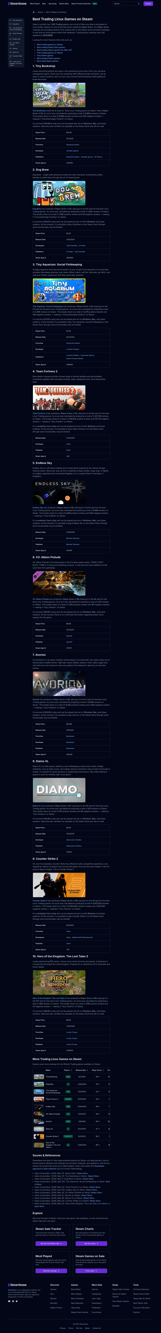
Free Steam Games (121, 1301)
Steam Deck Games (79, 1312)
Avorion (36, 699)
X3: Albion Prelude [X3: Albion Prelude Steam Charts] (53, 1114)
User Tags (96, 1298)
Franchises (96, 1312)
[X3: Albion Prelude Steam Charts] (39, 1114)
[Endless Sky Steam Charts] (39, 1106)
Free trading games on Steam (50, 53)
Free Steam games (45, 55)
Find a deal (91, 1271)
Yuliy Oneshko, (72, 246)
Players (68, 1070)
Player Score (98, 1070)
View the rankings (51, 1271)
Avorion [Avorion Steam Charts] (49, 1121)
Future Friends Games (74, 358)
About (87, 1328)
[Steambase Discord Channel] (9, 1301)
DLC (52, 1294)
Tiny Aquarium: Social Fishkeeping (48, 306)
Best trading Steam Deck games (51, 47)
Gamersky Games (73, 343)
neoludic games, (87, 157)
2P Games (98, 157)
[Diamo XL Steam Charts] (39, 1129)
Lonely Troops (71, 1032)
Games (40, 12)
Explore (148, 4)
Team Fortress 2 (40, 413)
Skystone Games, (73, 157)
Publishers (96, 1308)
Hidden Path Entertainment (82, 937)
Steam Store (82, 1173)
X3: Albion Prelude (41, 599)
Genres (95, 1289)
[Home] (34, 12)
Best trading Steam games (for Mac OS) (54, 50)
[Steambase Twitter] (17, 1301)
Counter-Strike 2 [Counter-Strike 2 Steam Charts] (52, 1136)
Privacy (63, 1328)
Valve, (68, 937)
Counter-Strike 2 (40, 900)
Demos (53, 1298)
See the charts (91, 1243)
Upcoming (53, 4)
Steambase (12, 1290)
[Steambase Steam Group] (13, 1301)
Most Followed (77, 1298)
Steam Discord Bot (141, 1294)
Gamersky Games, (88, 355)
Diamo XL (37, 806)
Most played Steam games (48, 58)
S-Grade (82, 246)
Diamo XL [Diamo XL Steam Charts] (49, 1129)
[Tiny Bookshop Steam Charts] (39, 1077)
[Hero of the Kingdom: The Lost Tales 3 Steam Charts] (39, 1145)
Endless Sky (38, 507)
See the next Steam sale (51, 1243)
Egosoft (69, 636)
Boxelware (70, 736)
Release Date (82, 1070)
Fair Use (79, 1328)
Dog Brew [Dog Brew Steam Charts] (49, 1084)
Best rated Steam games (47, 61)
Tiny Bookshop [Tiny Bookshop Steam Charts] (51, 1077)
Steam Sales (64, 4)
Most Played (35, 4)
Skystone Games (72, 145)
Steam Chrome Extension (81, 4)
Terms (70, 1328)
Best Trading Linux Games (56, 12)
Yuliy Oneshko (79, 252)
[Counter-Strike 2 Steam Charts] (39, 1136)
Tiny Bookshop (39, 110)
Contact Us (97, 1328)
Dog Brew (37, 209)
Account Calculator (141, 1308)
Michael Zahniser (73, 538)
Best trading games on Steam (50, 44)
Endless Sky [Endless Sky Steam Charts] (50, 1106)
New (44, 4)
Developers (97, 1303)
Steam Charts (56, 1308)
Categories (96, 1294)
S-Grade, (69, 252)
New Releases (77, 1303)
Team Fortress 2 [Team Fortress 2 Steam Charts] (52, 1099)
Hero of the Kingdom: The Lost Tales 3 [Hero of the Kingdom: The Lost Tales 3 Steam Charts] (53, 1145)
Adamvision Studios (74, 840)
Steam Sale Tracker (121, 1289)
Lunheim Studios (72, 349)
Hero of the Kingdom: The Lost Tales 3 (49, 998)
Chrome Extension (141, 1289)
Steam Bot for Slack (141, 1298)
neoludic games (72, 151)
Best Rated (75, 1289)
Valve (68, 444)
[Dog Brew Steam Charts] (39, 1084)
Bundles (53, 1303)
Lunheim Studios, (73, 355)
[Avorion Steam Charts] (39, 1121)
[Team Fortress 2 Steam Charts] (39, 1099)
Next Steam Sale (140, 1303)
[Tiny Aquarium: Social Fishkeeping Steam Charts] (39, 1092)
